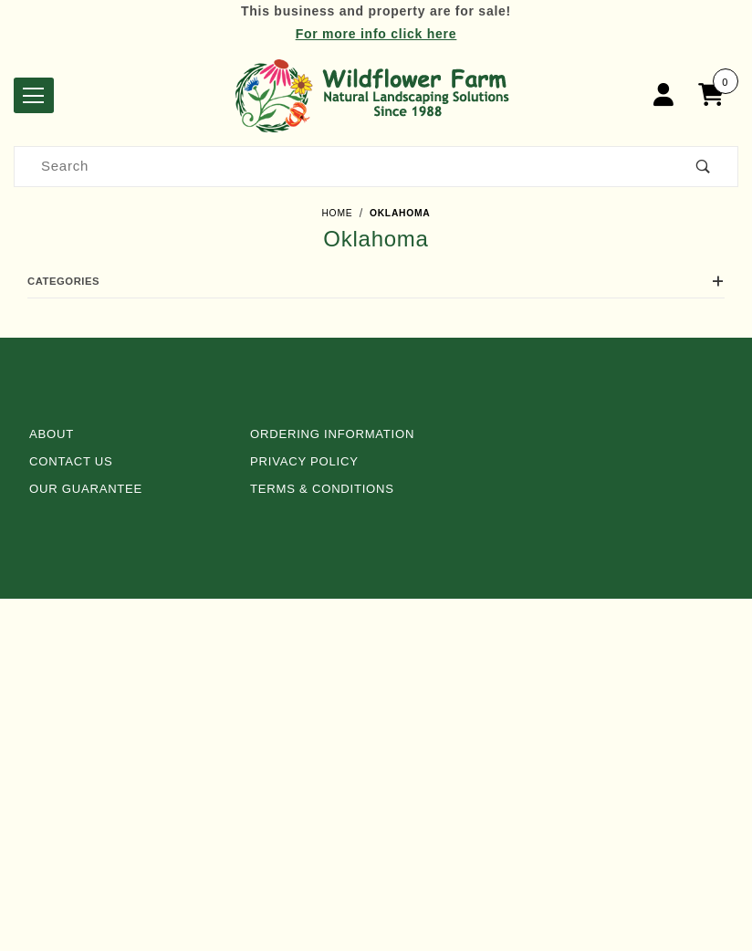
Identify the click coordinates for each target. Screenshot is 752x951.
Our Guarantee (85, 489)
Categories (376, 281)
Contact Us (71, 461)
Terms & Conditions (322, 489)
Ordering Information (332, 434)
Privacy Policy (304, 461)
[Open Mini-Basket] (715, 95)
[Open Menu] (34, 95)
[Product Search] (342, 166)
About (51, 434)
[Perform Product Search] (703, 166)
